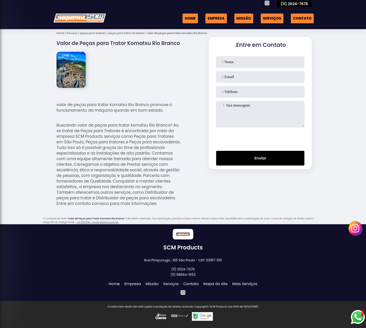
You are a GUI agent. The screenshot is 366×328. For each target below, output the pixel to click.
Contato (302, 18)
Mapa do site (215, 284)
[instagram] (267, 4)
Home (188, 18)
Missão (243, 18)
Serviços (271, 18)
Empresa (214, 18)
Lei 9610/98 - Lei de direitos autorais (98, 222)
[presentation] (260, 138)
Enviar (260, 158)
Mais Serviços (244, 284)
